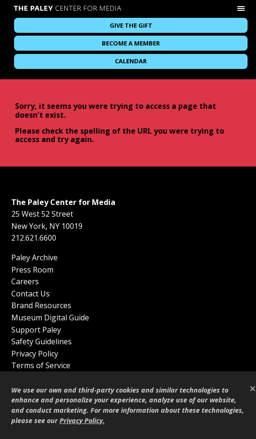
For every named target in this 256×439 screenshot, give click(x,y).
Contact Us (30, 293)
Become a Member (131, 43)
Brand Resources (41, 305)
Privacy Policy (34, 353)
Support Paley (36, 330)
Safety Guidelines (41, 341)
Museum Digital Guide (50, 317)
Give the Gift (131, 25)
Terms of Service (40, 365)
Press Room (32, 270)
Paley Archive (34, 257)
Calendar (131, 61)
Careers (25, 281)
